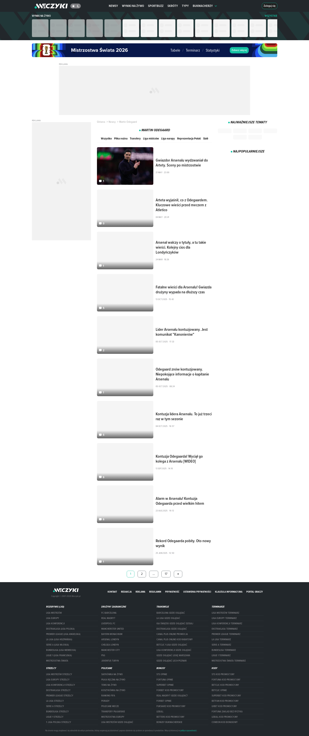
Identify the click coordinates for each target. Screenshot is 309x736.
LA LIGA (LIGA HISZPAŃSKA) (59, 639)
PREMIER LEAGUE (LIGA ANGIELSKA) (63, 634)
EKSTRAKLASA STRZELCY (58, 690)
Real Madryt (108, 618)
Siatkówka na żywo (112, 674)
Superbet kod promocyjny (226, 695)
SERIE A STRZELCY (55, 706)
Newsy (113, 6)
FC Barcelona (108, 612)
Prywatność (172, 592)
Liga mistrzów (151, 138)
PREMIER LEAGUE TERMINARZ (226, 634)
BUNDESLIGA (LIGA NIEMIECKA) (61, 650)
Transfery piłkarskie (113, 711)
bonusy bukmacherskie (169, 722)
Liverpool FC (108, 623)
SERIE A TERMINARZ (221, 644)
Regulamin (155, 592)
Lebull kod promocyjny (225, 716)
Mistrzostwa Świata (57, 660)
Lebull (159, 711)
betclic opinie (219, 690)
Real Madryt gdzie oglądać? (172, 695)
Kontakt (112, 592)
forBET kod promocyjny (170, 690)
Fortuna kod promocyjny (226, 679)
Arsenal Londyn (110, 639)
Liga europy (168, 138)
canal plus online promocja (172, 634)
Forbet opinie (163, 701)
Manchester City (110, 650)
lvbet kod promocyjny (224, 706)
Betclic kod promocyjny (225, 685)
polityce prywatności (188, 730)
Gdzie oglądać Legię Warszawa (173, 655)
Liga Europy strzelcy (58, 679)
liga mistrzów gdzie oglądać (117, 722)
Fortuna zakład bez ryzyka (227, 711)
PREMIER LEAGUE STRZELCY (59, 695)
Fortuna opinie (164, 679)
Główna (101, 122)
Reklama (140, 592)
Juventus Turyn (110, 660)
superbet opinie (165, 685)
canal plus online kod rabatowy (174, 639)
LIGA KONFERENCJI (55, 623)
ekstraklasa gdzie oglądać (171, 628)
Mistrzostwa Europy (112, 716)
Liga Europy (52, 618)
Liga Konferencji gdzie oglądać (173, 650)
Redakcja (126, 592)
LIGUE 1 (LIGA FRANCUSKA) (59, 655)
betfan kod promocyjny (225, 701)
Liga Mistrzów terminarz (225, 612)
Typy (185, 6)
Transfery (135, 138)
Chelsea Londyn (110, 644)
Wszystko (106, 138)
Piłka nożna (121, 138)
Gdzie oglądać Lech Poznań (171, 660)
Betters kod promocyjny (170, 716)
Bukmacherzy (205, 6)
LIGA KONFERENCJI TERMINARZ (227, 623)
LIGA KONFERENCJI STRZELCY (60, 685)
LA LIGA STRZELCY (55, 701)
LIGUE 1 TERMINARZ (221, 655)
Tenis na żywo (109, 685)
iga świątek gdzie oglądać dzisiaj (174, 623)
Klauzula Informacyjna (228, 592)
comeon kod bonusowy (225, 722)
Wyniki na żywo (133, 6)
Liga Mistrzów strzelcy (59, 674)
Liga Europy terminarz (224, 618)
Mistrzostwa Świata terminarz (229, 660)
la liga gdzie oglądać (168, 618)
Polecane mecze (110, 706)
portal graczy (254, 592)
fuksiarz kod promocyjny (170, 706)
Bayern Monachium (111, 634)
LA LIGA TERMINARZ (221, 639)
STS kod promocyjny (223, 674)
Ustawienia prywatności (197, 592)
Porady (105, 701)
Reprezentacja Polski (189, 138)
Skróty (173, 6)
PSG (103, 655)
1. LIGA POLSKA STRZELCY (58, 722)
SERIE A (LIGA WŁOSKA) (57, 644)
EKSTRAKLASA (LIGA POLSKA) (60, 628)
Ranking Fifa (108, 695)
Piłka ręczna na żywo (113, 679)
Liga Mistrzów (54, 612)
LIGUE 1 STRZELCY (54, 716)
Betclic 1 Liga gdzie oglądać (171, 644)
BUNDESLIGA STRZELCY (57, 711)
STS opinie (161, 674)
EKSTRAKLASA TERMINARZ (225, 628)
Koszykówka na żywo (113, 690)
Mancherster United (112, 628)
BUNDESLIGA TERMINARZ (224, 650)
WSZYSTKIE (271, 16)
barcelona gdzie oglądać (170, 612)
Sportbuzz (156, 6)
